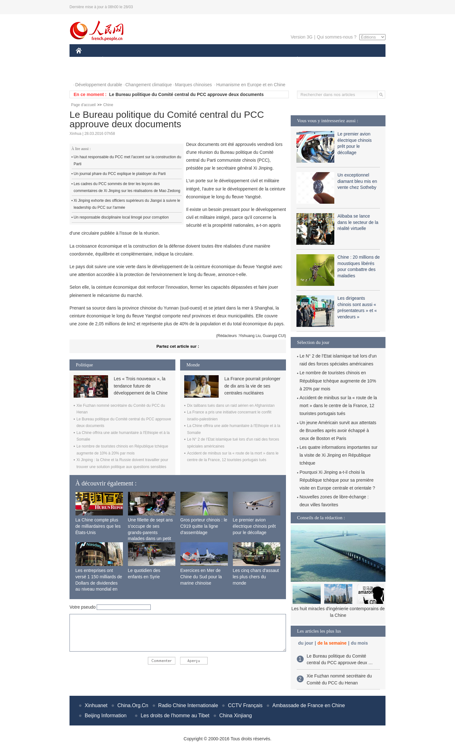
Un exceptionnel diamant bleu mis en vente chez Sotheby (357, 181)
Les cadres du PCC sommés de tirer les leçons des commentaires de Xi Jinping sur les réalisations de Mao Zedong (127, 187)
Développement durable (98, 84)
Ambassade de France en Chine (308, 705)
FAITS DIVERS (259, 59)
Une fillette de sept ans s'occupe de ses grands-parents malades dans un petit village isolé (150, 532)
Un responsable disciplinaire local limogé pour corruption (121, 217)
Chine (108, 105)
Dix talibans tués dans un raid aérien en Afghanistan (231, 405)
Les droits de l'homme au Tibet (175, 715)
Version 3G (301, 36)
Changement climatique (148, 84)
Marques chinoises (193, 84)
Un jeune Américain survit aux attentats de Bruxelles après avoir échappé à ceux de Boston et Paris (338, 430)
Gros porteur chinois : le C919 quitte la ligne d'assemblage (204, 526)
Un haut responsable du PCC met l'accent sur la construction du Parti (127, 160)
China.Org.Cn (132, 705)
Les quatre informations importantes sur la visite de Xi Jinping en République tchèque (339, 455)
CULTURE (225, 59)
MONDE (143, 59)
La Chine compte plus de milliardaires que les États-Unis (98, 526)
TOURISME (346, 59)
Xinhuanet (96, 705)
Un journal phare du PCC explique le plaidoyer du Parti (120, 173)
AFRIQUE (169, 59)
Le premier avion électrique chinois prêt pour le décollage (254, 526)
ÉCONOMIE (114, 59)
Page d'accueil (83, 105)
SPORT (319, 59)
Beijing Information (106, 715)
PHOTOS (89, 72)
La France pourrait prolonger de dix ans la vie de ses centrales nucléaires (252, 385)
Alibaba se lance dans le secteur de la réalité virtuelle (357, 222)
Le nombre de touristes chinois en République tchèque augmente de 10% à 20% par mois (338, 380)
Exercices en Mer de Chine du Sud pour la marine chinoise (201, 576)
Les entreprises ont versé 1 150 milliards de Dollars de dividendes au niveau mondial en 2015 (99, 583)
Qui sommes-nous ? (336, 36)
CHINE (86, 59)
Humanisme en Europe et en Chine (250, 84)
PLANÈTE (294, 59)
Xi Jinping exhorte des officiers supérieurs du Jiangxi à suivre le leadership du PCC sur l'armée (127, 204)
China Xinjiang (235, 715)
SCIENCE (197, 59)
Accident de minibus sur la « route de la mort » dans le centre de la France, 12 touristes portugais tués (338, 405)
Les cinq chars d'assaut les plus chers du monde (256, 576)
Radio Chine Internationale (188, 705)
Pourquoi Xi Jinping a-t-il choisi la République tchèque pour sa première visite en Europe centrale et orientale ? (337, 480)
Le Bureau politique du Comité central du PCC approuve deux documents (186, 94)
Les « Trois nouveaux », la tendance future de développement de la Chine (140, 385)
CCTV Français (245, 705)
